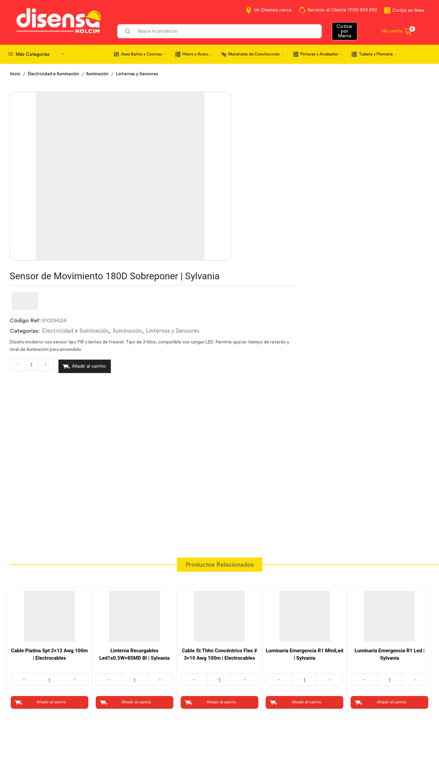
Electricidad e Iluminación (56, 74)
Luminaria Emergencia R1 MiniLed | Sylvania (304, 531)
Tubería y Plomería (377, 54)
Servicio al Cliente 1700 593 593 (342, 10)
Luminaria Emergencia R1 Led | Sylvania (390, 531)
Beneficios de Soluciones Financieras (270, 751)
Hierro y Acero (197, 54)
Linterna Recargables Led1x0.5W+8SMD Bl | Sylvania (134, 531)
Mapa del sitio (349, 750)
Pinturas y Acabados (321, 54)
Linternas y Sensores (143, 74)
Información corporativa (362, 713)
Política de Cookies (141, 750)
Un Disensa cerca (272, 10)
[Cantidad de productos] (203, 186)
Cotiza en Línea (136, 713)
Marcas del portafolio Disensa (369, 726)
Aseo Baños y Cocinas (143, 54)
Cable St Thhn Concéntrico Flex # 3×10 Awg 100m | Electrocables (219, 531)
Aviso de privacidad (141, 738)
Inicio (15, 74)
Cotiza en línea (408, 10)
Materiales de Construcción (255, 54)
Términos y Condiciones (147, 726)
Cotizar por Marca (345, 31)
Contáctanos (241, 713)
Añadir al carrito (261, 186)
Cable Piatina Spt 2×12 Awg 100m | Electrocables (49, 531)
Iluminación (102, 74)
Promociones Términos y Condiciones (379, 738)
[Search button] (127, 31)
